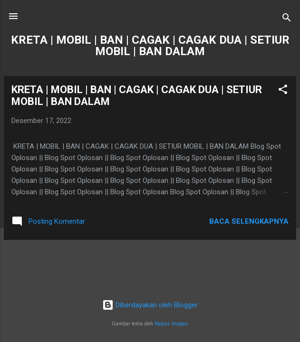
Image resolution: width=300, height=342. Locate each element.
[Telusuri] (286, 19)
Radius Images (171, 324)
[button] (283, 91)
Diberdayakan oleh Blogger (150, 305)
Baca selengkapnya (249, 221)
